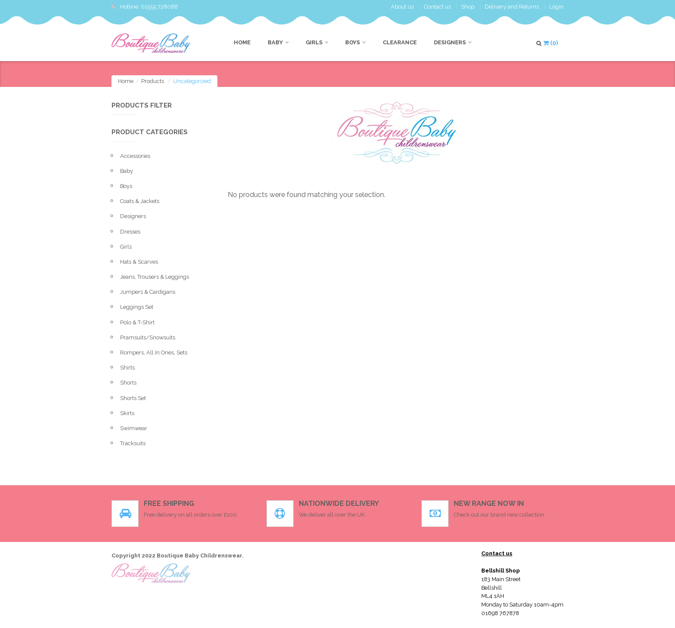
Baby (275, 42)
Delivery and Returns (512, 6)
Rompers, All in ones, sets (153, 352)
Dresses (130, 231)
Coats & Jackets (139, 201)
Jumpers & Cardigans (147, 292)
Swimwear (133, 428)
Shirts (127, 367)
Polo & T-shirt (137, 322)
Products (152, 81)
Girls (314, 42)
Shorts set (133, 398)
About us (402, 6)
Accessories (135, 156)
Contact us (437, 6)
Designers (450, 42)
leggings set (136, 307)
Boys (352, 42)
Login (556, 6)
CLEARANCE (400, 42)
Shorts (128, 382)
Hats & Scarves (139, 262)
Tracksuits (133, 443)
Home (242, 42)
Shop (467, 6)
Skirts (127, 413)
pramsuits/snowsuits (147, 337)
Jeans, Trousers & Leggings (154, 277)
